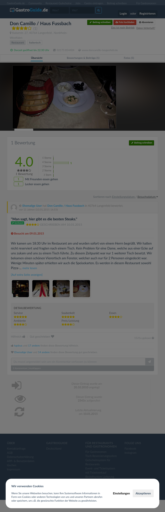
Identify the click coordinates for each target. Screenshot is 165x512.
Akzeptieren (143, 493)
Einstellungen (121, 493)
